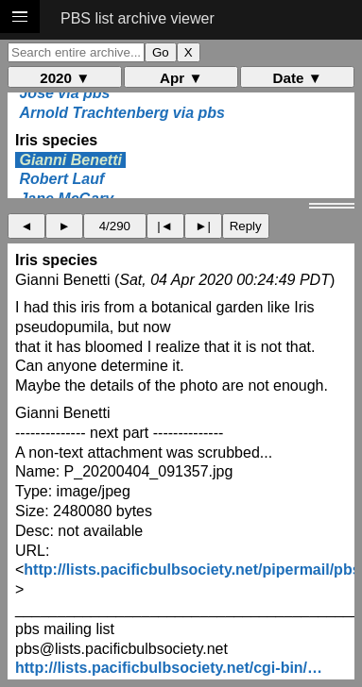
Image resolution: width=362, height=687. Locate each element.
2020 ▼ (65, 78)
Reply (246, 226)
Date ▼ (297, 78)
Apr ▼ (181, 78)
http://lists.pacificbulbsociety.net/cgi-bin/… (168, 668)
